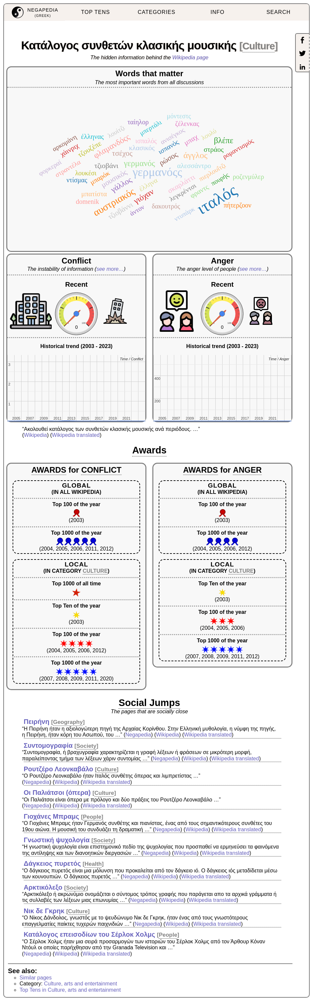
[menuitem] (34, 12)
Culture (258, 45)
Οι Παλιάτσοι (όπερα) (57, 792)
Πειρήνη (36, 721)
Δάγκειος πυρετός (52, 863)
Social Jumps (149, 702)
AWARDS (48, 469)
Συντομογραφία (48, 745)
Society (86, 746)
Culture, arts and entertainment (80, 983)
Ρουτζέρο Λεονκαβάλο (58, 769)
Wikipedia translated (76, 435)
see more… (110, 269)
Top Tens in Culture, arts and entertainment (70, 990)
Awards (149, 450)
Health (93, 864)
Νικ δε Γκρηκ (44, 910)
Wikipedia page (190, 57)
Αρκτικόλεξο (43, 887)
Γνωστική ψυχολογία (57, 840)
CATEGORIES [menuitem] (157, 12)
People (92, 817)
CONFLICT (101, 469)
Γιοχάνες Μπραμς (51, 816)
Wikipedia (35, 435)
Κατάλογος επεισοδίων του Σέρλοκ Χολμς (89, 934)
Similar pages (36, 977)
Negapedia (138, 734)
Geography (68, 722)
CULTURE (95, 571)
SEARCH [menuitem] (279, 12)
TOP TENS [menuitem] (95, 12)
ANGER (247, 469)
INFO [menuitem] (218, 12)
